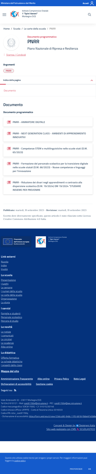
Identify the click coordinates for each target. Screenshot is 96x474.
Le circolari (6, 339)
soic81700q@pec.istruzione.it (68, 403)
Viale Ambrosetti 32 (10, 400)
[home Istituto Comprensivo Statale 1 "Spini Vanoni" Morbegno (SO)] (28, 15)
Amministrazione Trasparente (17, 379)
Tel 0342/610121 (9, 403)
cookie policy (19, 460)
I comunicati (7, 335)
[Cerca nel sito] (89, 15)
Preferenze (76, 469)
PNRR (8, 70)
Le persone (6, 287)
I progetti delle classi (11, 365)
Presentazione (8, 280)
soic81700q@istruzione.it (36, 403)
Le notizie (6, 332)
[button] (48, 80)
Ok (89, 469)
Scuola (16, 28)
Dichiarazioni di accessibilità (16, 384)
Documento (10, 90)
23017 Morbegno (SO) (31, 400)
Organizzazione (9, 299)
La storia (5, 302)
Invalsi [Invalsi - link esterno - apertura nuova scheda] (4, 269)
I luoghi (4, 284)
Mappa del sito (10, 371)
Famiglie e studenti (10, 313)
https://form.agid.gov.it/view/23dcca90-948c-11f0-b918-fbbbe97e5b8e (62, 416)
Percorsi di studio (9, 321)
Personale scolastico (11, 317)
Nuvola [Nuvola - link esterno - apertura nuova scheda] (4, 262)
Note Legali (80, 379)
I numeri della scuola (11, 291)
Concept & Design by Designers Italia (74, 425)
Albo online (7, 347)
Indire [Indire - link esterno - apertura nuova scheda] (4, 265)
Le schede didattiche (11, 361)
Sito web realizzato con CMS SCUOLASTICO (70, 429)
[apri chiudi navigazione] (4, 15)
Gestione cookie (44, 384)
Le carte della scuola (35, 28)
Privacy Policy (61, 379)
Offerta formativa (10, 358)
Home (6, 28)
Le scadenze (7, 343)
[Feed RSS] (15, 390)
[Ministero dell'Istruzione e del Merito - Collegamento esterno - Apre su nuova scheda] (18, 3)
